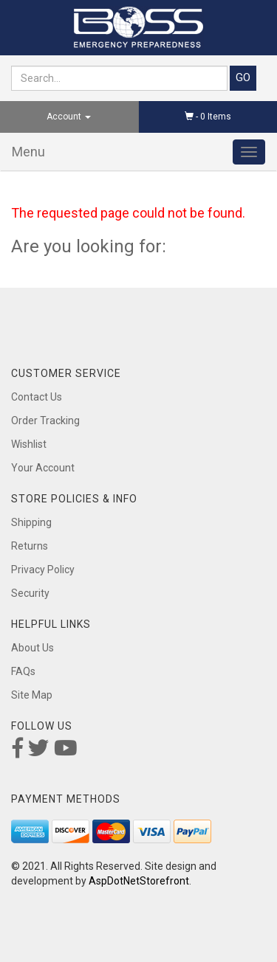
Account (69, 116)
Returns (29, 546)
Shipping (31, 522)
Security (30, 593)
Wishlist (29, 444)
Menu (28, 151)
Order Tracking (45, 420)
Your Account (43, 468)
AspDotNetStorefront (139, 881)
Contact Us (36, 397)
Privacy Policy (43, 569)
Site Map (31, 695)
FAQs (23, 671)
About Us (32, 648)
